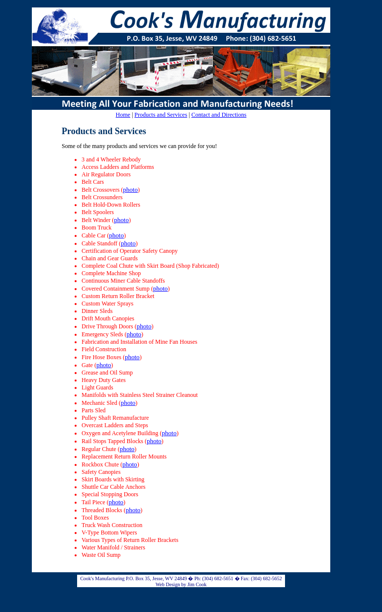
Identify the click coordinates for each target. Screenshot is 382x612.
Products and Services (160, 114)
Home (123, 114)
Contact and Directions (219, 114)
